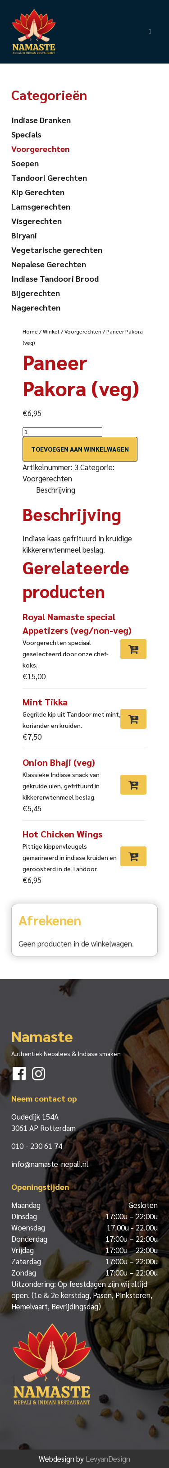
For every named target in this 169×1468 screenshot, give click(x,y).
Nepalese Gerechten (48, 264)
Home (30, 331)
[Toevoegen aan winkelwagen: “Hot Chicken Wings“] (133, 856)
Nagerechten (35, 307)
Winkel (51, 331)
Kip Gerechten (37, 192)
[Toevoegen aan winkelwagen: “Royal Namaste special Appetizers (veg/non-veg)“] (133, 649)
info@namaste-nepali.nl (49, 1164)
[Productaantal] (62, 432)
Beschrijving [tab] (55, 489)
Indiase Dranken (41, 119)
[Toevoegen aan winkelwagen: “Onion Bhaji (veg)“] (133, 785)
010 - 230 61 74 (36, 1146)
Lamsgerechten (40, 206)
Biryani (24, 235)
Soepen (25, 163)
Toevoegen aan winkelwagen (80, 449)
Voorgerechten (82, 331)
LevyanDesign (108, 1458)
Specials (26, 134)
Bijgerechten (35, 293)
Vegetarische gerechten (56, 249)
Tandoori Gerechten (49, 177)
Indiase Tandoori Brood (55, 278)
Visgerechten (36, 220)
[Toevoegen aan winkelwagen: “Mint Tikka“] (133, 719)
